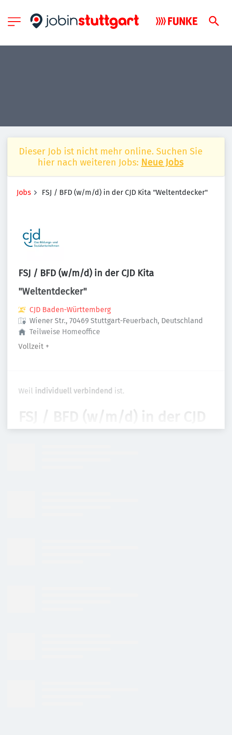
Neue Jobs (162, 162)
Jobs (24, 192)
